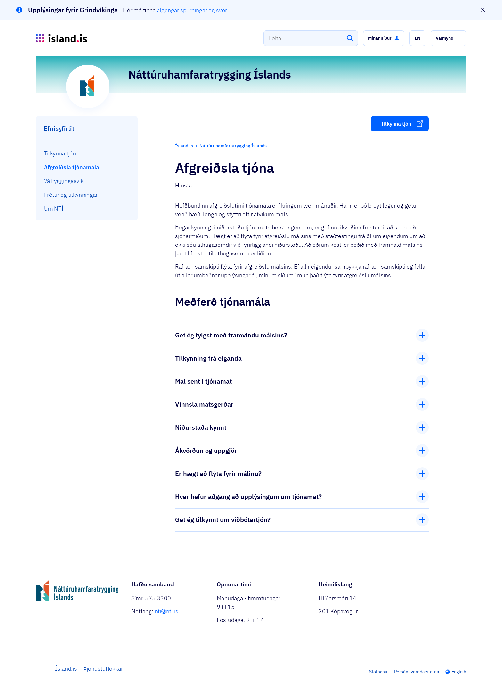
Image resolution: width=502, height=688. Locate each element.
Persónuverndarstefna (416, 672)
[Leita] (350, 38)
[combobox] (310, 38)
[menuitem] (87, 153)
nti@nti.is (166, 611)
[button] (383, 38)
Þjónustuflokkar (103, 668)
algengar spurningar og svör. (192, 10)
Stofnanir (378, 672)
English (458, 672)
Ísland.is (66, 668)
